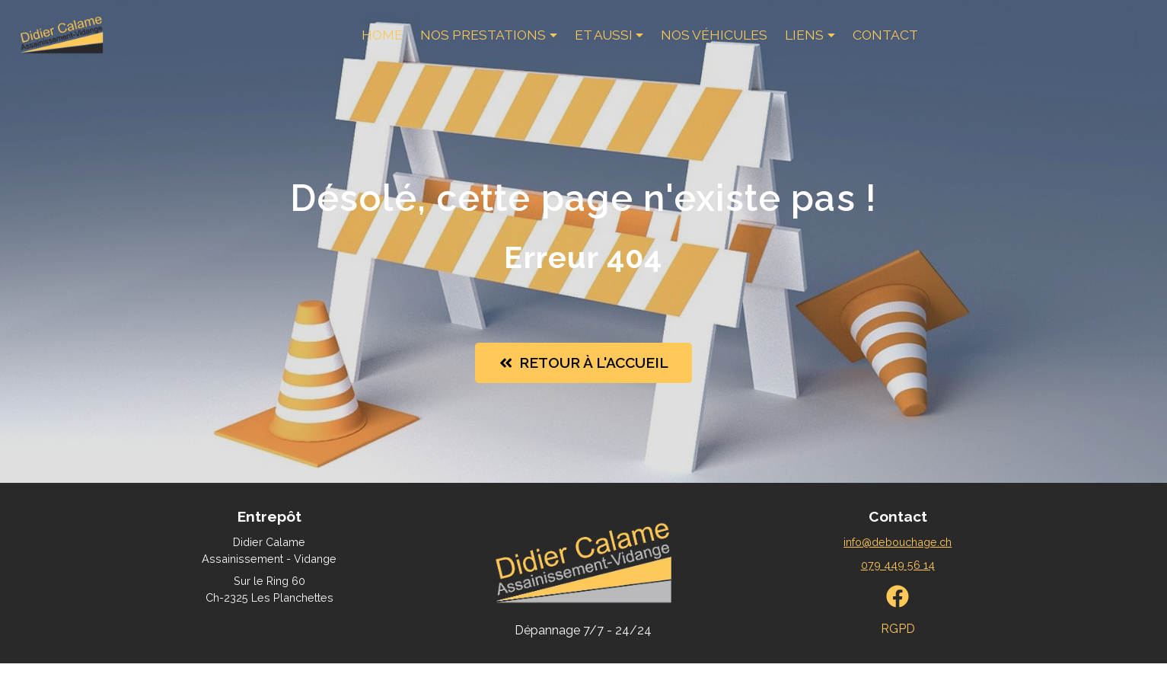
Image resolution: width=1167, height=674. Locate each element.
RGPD (898, 640)
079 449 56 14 (898, 575)
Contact (884, 42)
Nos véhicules (713, 42)
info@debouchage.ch (897, 552)
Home (381, 42)
